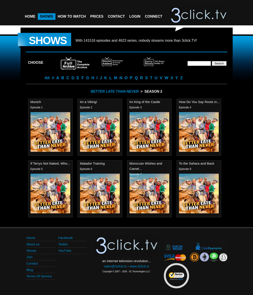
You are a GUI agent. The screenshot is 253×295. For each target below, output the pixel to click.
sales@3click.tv (115, 266)
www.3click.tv (139, 266)
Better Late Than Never (115, 91)
